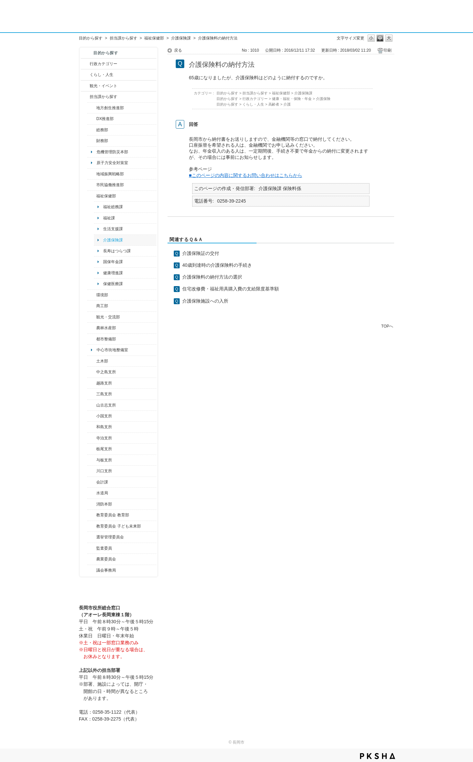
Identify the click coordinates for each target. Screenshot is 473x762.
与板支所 (104, 460)
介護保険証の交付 (200, 253)
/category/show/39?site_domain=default (92, 515)
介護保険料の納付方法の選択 (212, 277)
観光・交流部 (108, 317)
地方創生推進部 (110, 108)
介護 (287, 104)
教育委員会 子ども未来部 (118, 526)
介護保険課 (181, 38)
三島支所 (104, 394)
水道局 (102, 493)
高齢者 (273, 104)
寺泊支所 (104, 438)
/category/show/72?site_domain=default (92, 141)
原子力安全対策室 (112, 162)
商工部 (102, 306)
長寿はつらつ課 (117, 251)
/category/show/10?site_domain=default (92, 130)
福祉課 (109, 218)
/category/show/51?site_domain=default (92, 526)
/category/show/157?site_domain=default (92, 570)
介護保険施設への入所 (205, 301)
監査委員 (104, 548)
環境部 (102, 295)
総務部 (102, 130)
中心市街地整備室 (112, 350)
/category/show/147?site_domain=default (92, 493)
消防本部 (104, 504)
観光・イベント (103, 86)
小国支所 (104, 416)
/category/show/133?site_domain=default (92, 471)
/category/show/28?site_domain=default (92, 361)
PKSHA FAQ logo (377, 756)
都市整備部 (106, 339)
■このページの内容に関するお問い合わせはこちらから (245, 175)
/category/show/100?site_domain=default (92, 108)
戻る (178, 50)
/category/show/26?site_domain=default (92, 185)
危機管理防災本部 (112, 152)
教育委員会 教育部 (112, 515)
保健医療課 (113, 284)
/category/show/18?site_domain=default (85, 86)
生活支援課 (113, 229)
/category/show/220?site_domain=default (92, 548)
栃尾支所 (104, 449)
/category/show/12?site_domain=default (85, 75)
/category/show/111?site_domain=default (92, 537)
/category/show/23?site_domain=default (92, 295)
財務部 (102, 140)
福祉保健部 (154, 38)
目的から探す (90, 38)
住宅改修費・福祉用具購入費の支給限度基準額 (230, 288)
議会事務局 (106, 570)
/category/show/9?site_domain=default (85, 97)
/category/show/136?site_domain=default (92, 460)
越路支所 (104, 383)
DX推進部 (105, 118)
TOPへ (387, 326)
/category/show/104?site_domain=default (92, 174)
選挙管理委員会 (110, 537)
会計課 (102, 482)
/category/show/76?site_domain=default (92, 328)
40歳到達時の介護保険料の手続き (217, 265)
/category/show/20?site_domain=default (92, 317)
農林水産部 (106, 328)
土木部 (102, 361)
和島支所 (104, 427)
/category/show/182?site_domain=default (92, 339)
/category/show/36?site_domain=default (92, 306)
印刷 (388, 50)
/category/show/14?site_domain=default (92, 196)
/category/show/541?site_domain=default (92, 119)
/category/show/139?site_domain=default (92, 427)
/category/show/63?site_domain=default (92, 438)
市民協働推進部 (110, 185)
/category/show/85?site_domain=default (92, 504)
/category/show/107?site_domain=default (92, 372)
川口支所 (104, 471)
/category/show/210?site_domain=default (92, 482)
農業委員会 (106, 559)
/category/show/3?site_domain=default (85, 64)
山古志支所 (106, 405)
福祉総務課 (113, 207)
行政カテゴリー (103, 63)
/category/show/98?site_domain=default (92, 405)
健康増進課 (113, 273)
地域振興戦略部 (110, 174)
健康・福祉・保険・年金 (292, 99)
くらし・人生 (101, 74)
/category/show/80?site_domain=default (92, 449)
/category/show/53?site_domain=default (92, 394)
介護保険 (323, 99)
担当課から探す (123, 38)
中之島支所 (106, 372)
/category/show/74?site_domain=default (92, 416)
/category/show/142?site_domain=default (92, 383)
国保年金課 (113, 261)
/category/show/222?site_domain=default (92, 559)
